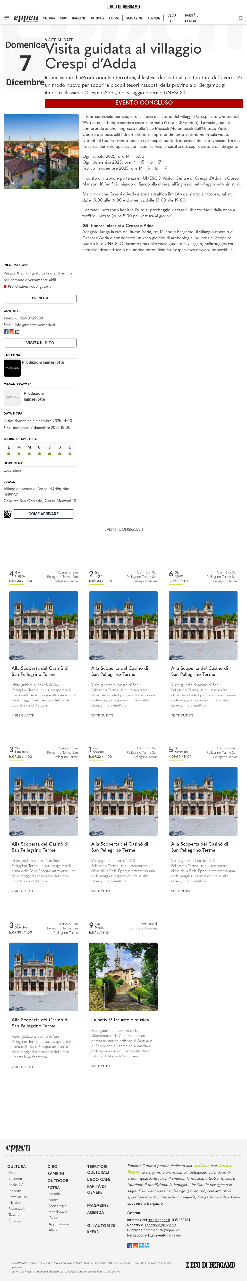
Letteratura (18, 1197)
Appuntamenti (61, 1224)
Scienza (15, 1221)
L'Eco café (98, 1180)
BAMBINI (78, 18)
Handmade (58, 1212)
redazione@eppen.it (160, 1225)
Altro (53, 1230)
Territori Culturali (98, 1170)
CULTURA (48, 18)
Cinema (15, 1179)
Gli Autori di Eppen (101, 1229)
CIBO (63, 18)
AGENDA (153, 18)
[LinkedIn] (17, 331)
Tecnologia (58, 1206)
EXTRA (114, 18)
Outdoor (57, 1181)
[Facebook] (6, 331)
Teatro (14, 1215)
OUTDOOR (97, 18)
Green (54, 1218)
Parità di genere (96, 1190)
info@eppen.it (159, 1220)
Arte (12, 1173)
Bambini (55, 1174)
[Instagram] (11, 331)
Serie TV (16, 1185)
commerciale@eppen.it (161, 1230)
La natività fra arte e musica (120, 1020)
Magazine (98, 1206)
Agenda (95, 1213)
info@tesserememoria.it (35, 325)
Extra (53, 1188)
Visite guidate (59, 40)
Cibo (52, 1167)
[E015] (144, 1245)
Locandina (12, 471)
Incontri (15, 1191)
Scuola (54, 1194)
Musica (15, 1203)
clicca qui (174, 1235)
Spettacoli (17, 1209)
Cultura (16, 1167)
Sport (53, 1200)
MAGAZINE (134, 18)
